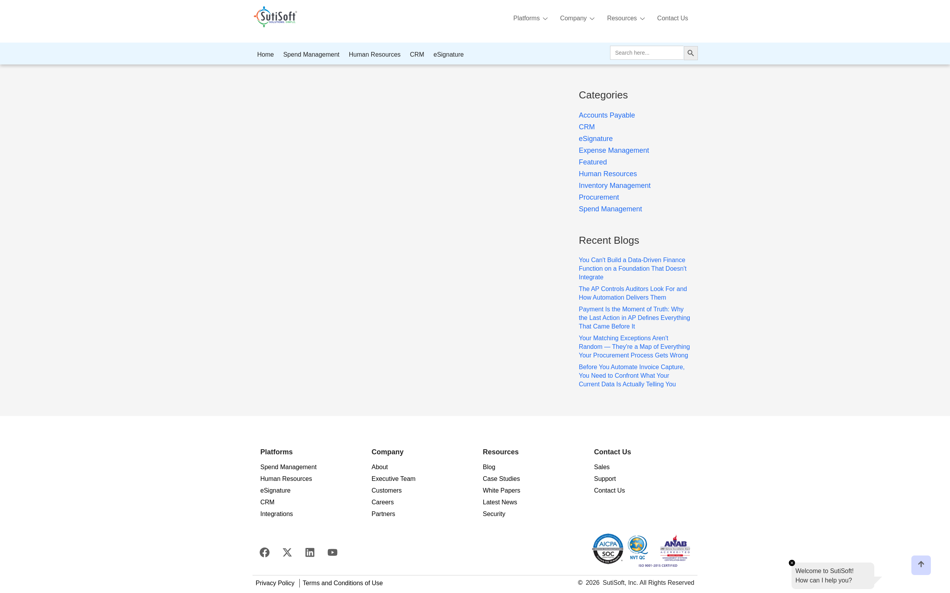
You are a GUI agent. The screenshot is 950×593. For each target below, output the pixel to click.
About (380, 467)
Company (577, 19)
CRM (417, 54)
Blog (489, 467)
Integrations (276, 514)
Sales (602, 467)
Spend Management (311, 54)
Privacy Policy (275, 583)
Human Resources (375, 54)
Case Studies (501, 478)
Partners (383, 514)
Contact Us (672, 18)
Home (265, 54)
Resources (625, 19)
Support (605, 478)
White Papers (501, 490)
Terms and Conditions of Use (343, 583)
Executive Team (394, 478)
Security (494, 514)
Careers (383, 502)
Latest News (500, 502)
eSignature (449, 54)
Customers (387, 490)
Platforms (530, 19)
